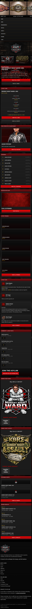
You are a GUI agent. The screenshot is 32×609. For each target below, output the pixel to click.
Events (2, 30)
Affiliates (2, 568)
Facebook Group (4, 584)
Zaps (2, 578)
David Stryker (8, 166)
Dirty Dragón (9, 317)
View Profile (16, 211)
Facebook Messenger (5, 586)
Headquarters (4, 24)
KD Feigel (7, 169)
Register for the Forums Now (10, 373)
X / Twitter (3, 582)
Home (2, 19)
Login (2, 39)
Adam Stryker (8, 157)
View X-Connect (16, 325)
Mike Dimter (7, 174)
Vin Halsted (7, 163)
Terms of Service (5, 607)
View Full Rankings (16, 186)
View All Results (16, 537)
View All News (16, 83)
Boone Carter (8, 180)
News (2, 22)
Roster (2, 27)
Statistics (3, 33)
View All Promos (16, 274)
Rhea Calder (8, 183)
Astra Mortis (8, 160)
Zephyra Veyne (9, 303)
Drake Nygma (9, 283)
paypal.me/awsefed (20, 593)
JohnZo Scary (8, 177)
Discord (2, 580)
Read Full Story (16, 80)
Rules (2, 572)
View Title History (16, 149)
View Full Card (16, 117)
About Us (3, 570)
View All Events (16, 121)
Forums (2, 36)
